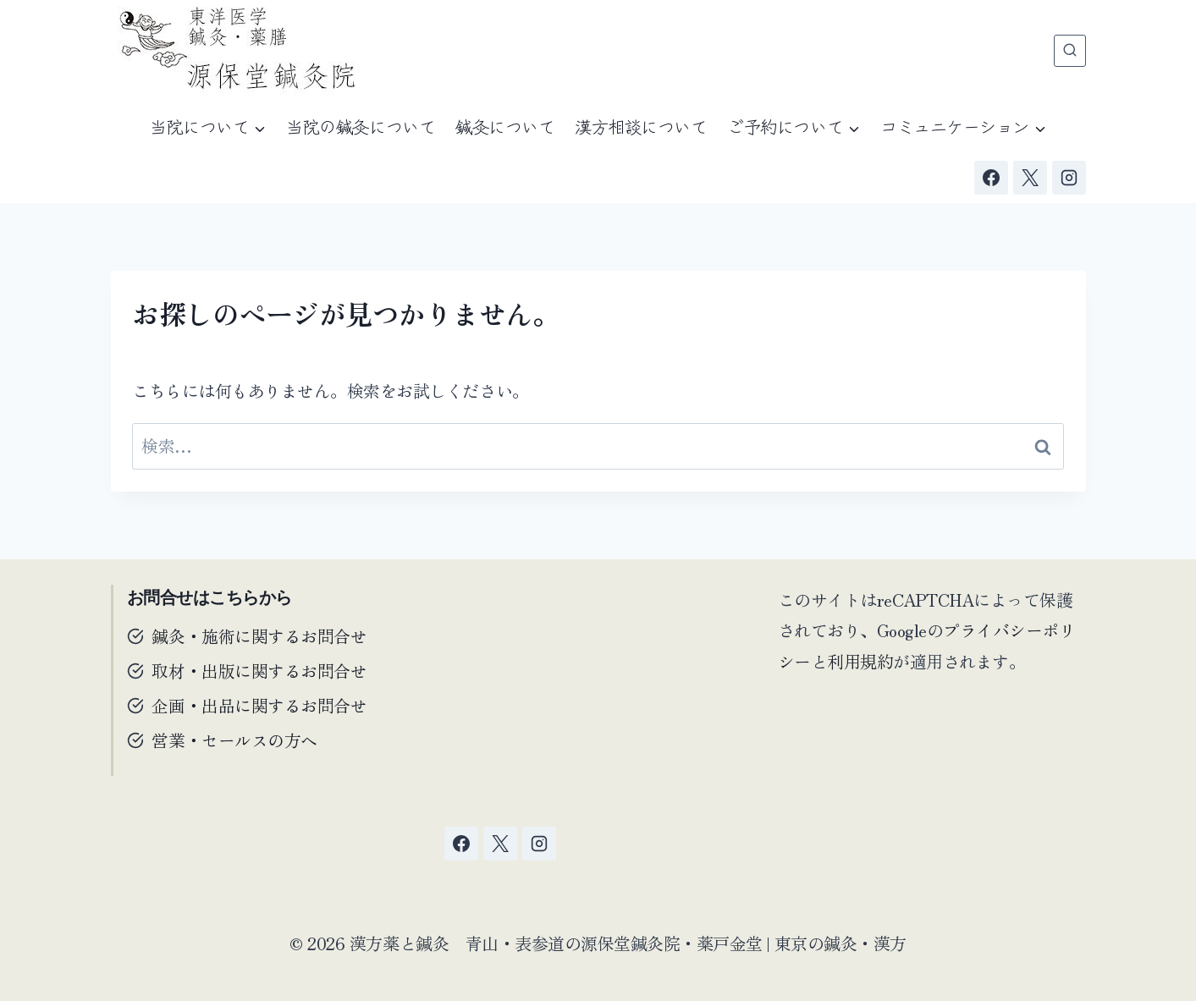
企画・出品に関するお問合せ (259, 705)
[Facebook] (991, 178)
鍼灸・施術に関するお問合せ (259, 636)
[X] (1030, 178)
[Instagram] (1069, 178)
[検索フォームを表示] (1070, 51)
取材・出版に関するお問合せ (259, 670)
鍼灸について (504, 126)
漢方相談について (641, 126)
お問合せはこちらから (209, 597)
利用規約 (860, 660)
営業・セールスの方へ (234, 740)
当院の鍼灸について (360, 126)
